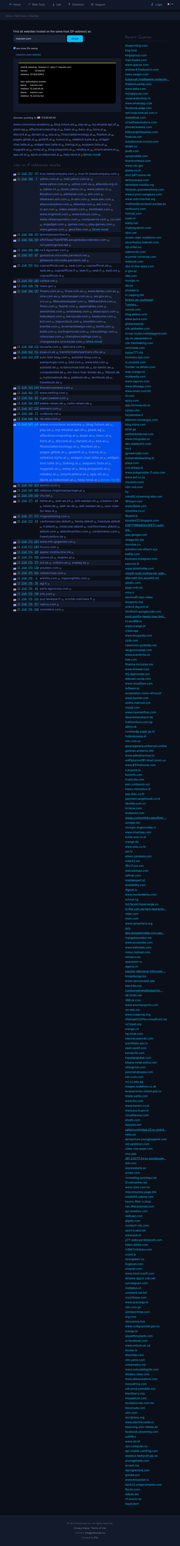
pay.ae (83, 124)
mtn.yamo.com (135, 1360)
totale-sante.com (136, 1096)
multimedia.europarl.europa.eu (145, 204)
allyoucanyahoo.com (54, 204)
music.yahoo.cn (72, 189)
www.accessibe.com (139, 942)
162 (30, 352)
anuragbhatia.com (137, 1460)
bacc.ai (84, 129)
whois (36, 54)
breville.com (48, 326)
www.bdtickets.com (138, 947)
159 (36, 240)
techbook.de (100, 377)
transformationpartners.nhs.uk (81, 352)
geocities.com (78, 229)
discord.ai (20, 134)
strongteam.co (134, 1259)
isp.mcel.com (134, 1033)
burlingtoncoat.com (72, 331)
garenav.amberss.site (139, 750)
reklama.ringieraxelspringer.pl (61, 490)
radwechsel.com (51, 573)
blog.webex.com (136, 314)
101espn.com (133, 501)
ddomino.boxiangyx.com (141, 419)
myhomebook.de (55, 377)
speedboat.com (135, 117)
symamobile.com (136, 156)
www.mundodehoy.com (141, 894)
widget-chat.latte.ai (87, 457)
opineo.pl (46, 557)
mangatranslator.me (138, 937)
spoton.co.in (48, 485)
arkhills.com (48, 578)
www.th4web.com (137, 669)
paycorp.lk (132, 563)
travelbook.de (49, 382)
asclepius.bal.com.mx (139, 1403)
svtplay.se (79, 562)
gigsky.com (132, 1220)
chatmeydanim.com (138, 228)
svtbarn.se (60, 562)
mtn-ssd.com (134, 487)
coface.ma (47, 280)
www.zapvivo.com (137, 381)
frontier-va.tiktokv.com (140, 367)
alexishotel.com (51, 311)
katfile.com (132, 554)
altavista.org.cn (107, 184)
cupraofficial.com (52, 265)
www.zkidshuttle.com (139, 568)
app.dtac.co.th (134, 794)
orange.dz (132, 841)
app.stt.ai (20, 154)
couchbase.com (135, 1297)
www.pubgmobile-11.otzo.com (145, 472)
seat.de (45, 270)
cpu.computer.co (136, 1446)
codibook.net (49, 413)
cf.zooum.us (133, 1499)
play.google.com (136, 535)
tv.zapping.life (134, 295)
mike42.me (132, 861)
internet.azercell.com (139, 1038)
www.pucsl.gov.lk (137, 1110)
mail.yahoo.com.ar (76, 179)
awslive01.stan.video (139, 597)
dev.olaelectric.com (138, 443)
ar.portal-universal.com (140, 256)
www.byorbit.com (137, 698)
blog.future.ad (64, 124)
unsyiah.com (133, 1268)
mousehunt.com (136, 1398)
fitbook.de (112, 372)
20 (36, 552)
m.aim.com (79, 199)
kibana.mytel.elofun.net (140, 1062)
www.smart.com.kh (138, 391)
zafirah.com (133, 875)
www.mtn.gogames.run (56, 541)
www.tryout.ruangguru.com (143, 194)
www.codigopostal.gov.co (142, 1326)
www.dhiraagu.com (138, 386)
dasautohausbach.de (139, 717)
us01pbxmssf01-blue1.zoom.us (145, 760)
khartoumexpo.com (138, 160)
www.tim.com (134, 1101)
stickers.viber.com (137, 1374)
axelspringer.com (52, 362)
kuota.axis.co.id (135, 837)
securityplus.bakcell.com (142, 242)
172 (30, 521)
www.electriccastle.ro (139, 1422)
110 (36, 286)
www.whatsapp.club (138, 103)
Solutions (76, 4)
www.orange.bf (135, 626)
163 (30, 357)
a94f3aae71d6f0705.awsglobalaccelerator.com (73, 240)
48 (36, 424)
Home (15, 4)
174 (30, 552)
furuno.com (48, 547)
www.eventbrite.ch (137, 654)
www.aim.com (101, 199)
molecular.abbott (71, 526)
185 (36, 490)
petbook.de (79, 377)
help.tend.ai (71, 154)
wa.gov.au (101, 296)
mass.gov (46, 286)
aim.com (94, 194)
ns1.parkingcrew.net (54, 245)
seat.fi (83, 270)
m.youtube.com (135, 362)
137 (36, 291)
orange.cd (132, 1029)
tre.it (128, 448)
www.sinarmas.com (138, 832)
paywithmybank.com (139, 1336)
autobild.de (48, 367)
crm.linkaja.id (134, 467)
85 (36, 398)
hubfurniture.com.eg (138, 722)
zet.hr (129, 851)
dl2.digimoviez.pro (137, 674)
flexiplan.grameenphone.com (144, 189)
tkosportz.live (134, 602)
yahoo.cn (49, 189)
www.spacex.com (137, 65)
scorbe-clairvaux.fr (78, 599)
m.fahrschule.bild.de (74, 367)
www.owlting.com (52, 392)
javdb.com (132, 151)
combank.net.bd (136, 1292)
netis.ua (130, 1134)
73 (36, 413)
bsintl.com (103, 326)
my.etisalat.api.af (104, 124)
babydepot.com (51, 316)
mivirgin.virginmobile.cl (140, 827)
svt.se (44, 562)
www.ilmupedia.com (138, 635)
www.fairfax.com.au (102, 291)
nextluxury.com (135, 208)
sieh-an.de (67, 506)
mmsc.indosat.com (137, 952)
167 (30, 408)
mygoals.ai (21, 149)
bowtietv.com (93, 321)
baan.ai (69, 129)
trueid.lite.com (134, 779)
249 (36, 387)
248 (24, 173)
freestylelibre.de (51, 536)
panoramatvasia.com (139, 1072)
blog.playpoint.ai (60, 149)
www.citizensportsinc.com (58, 219)
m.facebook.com (136, 1340)
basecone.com (102, 316)
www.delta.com (135, 89)
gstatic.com (133, 582)
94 (36, 419)
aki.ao (129, 285)
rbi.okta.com (49, 419)
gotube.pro (132, 1475)
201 (36, 280)
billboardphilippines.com (141, 132)
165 (30, 392)
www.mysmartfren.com (140, 712)
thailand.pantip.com (138, 84)
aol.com (102, 204)
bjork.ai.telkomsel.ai (45, 154)
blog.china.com (135, 424)
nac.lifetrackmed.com (139, 1206)
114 (36, 352)
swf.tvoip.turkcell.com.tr (141, 112)
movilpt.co (132, 280)
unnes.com (132, 1172)
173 (36, 516)
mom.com (131, 918)
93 (36, 521)
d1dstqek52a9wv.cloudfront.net (146, 1019)
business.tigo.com (137, 357)
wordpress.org (134, 1417)
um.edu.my (132, 1009)
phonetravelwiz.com (138, 127)
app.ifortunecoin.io (137, 405)
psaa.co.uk (47, 352)
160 (30, 286)
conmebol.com (50, 609)
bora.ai (98, 129)
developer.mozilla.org (139, 184)
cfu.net (45, 495)
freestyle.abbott (109, 521)
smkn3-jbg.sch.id (136, 606)
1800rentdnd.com (100, 301)
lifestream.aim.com (53, 199)
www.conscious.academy (31, 124)
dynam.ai (37, 134)
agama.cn (131, 966)
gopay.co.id (133, 170)
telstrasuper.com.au (76, 296)
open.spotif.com (136, 1048)
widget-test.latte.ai (47, 144)
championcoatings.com (81, 336)
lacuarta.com (49, 346)
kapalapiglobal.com (138, 1057)
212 (36, 346)
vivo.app (130, 1153)
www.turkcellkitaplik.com (142, 1369)
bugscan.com (134, 1264)
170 (30, 495)
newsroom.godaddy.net (140, 645)
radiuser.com (133, 1216)
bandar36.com (134, 1053)
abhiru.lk (131, 726)
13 (18, 173)
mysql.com (132, 707)
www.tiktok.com (135, 506)
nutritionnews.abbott (102, 526)
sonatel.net (132, 822)
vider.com (131, 913)
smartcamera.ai (105, 149)
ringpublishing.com (53, 516)
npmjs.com (132, 410)
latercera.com (72, 346)
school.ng (131, 899)
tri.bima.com (133, 808)
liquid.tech (132, 1503)
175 (30, 567)
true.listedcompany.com (57, 174)
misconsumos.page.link (140, 1192)
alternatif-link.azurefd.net (142, 578)
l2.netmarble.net (136, 1182)
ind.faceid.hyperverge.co (141, 904)
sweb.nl (130, 218)
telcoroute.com (135, 1408)
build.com (47, 331)
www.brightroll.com (54, 214)
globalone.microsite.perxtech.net (63, 255)
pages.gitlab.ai (23, 139)
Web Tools (36, 4)
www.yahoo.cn (97, 189)
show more (92, 154)
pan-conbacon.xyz (137, 784)
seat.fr (97, 270)
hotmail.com (133, 213)
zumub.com (133, 309)
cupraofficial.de (97, 265)
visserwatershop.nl (137, 98)
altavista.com (82, 204)
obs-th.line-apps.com (139, 266)
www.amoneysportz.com (141, 1005)
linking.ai (71, 144)
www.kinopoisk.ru (137, 1479)
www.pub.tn (133, 1235)
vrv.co (44, 301)
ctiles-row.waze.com (139, 1148)
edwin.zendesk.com (138, 856)
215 (36, 408)
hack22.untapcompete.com (143, 1484)
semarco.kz (133, 957)
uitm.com (131, 1412)
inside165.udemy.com (139, 1196)
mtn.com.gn (133, 1307)
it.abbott (49, 526)
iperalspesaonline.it (54, 234)
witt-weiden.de (89, 506)
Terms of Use (98, 1528)
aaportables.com (91, 306)
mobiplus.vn (133, 1288)
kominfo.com (133, 774)
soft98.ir (130, 1436)
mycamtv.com (134, 482)
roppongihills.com (74, 578)
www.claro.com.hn (137, 1187)
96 (36, 588)
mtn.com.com (134, 1077)
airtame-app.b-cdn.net (140, 1278)
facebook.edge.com (138, 108)
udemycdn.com (135, 252)
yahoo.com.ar (49, 179)
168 (30, 413)
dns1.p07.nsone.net (138, 175)
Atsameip (34, 15)
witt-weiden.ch (85, 501)
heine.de (49, 506)
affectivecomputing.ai (44, 129)
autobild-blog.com (85, 357)
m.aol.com (47, 209)
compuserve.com (94, 219)
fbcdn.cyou (132, 1489)
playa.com (132, 463)
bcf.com (45, 321)
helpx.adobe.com (136, 1244)
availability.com (135, 885)
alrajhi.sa (131, 146)
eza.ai (53, 134)
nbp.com (131, 276)
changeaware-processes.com (61, 341)
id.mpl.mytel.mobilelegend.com (146, 333)
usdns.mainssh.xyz (137, 702)
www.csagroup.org (137, 1014)
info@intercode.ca (95, 1532)
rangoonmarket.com (138, 650)
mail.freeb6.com (136, 60)
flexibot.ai (103, 134)
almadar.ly (132, 290)
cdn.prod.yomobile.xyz (140, 1388)
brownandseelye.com (77, 326)
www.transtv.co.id (137, 1105)
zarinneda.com (135, 347)
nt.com (129, 395)
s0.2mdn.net (133, 995)
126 (36, 599)
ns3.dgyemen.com (53, 250)
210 (36, 357)
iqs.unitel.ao (133, 247)
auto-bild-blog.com (53, 357)
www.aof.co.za (135, 477)
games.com (76, 224)
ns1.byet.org (133, 1024)
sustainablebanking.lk (139, 458)
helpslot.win (133, 1124)
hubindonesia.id (135, 736)
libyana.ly (131, 515)
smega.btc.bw (134, 539)
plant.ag (19, 129)
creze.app (131, 630)
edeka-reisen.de (51, 403)
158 (30, 179)
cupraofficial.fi (64, 270)
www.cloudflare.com (139, 683)
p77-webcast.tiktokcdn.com (143, 1240)
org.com (130, 1316)
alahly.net (131, 223)
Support (98, 4)
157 (30, 173)
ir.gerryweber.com (53, 398)
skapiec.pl (64, 557)
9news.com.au (50, 291)
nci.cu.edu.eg (134, 1081)
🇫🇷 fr (170, 4)
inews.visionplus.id (137, 789)
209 (36, 403)
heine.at (45, 501)
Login (156, 4)
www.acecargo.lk (136, 1302)
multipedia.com (135, 376)
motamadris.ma (135, 1364)
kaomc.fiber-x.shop (138, 1201)
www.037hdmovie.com (140, 765)
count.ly (130, 1254)
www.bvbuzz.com (85, 214)
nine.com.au (48, 296)
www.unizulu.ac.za (137, 1345)
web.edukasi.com (137, 870)
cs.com (115, 219)
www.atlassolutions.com (141, 1379)
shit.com (130, 1163)
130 (36, 567)
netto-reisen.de (78, 403)
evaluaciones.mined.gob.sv (143, 1091)
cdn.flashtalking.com (139, 343)
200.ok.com (133, 1000)
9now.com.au (74, 291)
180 (36, 250)
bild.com (75, 362)
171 (36, 173)
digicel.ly (131, 889)
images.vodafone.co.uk (140, 1086)
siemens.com (49, 408)
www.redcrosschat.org (140, 199)
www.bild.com (95, 362)
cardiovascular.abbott (55, 521)
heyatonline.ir (134, 415)
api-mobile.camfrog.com (141, 1451)
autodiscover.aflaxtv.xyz (141, 549)
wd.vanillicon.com (137, 1144)
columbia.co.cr (135, 511)
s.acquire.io (132, 770)
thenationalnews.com (55, 387)
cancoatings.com (102, 331)
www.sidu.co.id (135, 846)
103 (36, 485)
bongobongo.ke (135, 976)
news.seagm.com (137, 74)
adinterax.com (73, 194)
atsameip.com (134, 1355)
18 (36, 583)
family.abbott (84, 521)
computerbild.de (51, 372)
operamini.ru (133, 961)
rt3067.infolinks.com (138, 1249)
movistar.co (132, 544)
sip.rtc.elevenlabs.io (138, 338)
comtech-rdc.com (137, 1225)
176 (30, 578)
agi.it (43, 583)
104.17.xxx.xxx (134, 865)
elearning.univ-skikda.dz (141, 1427)
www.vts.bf (132, 1441)
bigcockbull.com (67, 321)
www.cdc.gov (134, 165)
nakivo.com (48, 604)
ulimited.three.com (137, 1312)
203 (36, 547)
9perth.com (67, 306)
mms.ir (129, 592)
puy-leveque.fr (50, 599)
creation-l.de (109, 501)
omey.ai (38, 149)
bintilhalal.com (99, 209)
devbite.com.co (135, 803)
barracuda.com (77, 316)
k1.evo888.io (133, 621)
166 (30, 398)
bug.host (131, 50)
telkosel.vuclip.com (138, 678)
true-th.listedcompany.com (97, 174)
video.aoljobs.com (72, 209)
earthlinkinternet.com (139, 434)
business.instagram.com (141, 558)
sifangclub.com (135, 1067)
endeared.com (134, 813)
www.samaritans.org (138, 923)
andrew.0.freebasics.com (142, 69)
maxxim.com (23, 54)
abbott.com (48, 531)
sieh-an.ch (62, 501)
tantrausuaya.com (137, 180)
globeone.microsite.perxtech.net (63, 260)
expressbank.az (135, 1168)
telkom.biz (132, 1494)
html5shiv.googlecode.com (143, 611)
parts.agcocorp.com (54, 588)
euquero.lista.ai (93, 144)
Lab (56, 4)
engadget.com (53, 224)
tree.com (131, 659)
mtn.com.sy (133, 741)
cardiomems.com (104, 531)
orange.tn (131, 1331)
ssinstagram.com (136, 1283)
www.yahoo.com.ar (53, 184)
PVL (96, 1537)
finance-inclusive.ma (139, 664)
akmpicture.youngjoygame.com (146, 1139)
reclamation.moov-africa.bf (143, 693)
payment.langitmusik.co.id (142, 798)
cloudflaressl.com (137, 1115)
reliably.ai (82, 149)
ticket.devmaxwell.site (140, 981)
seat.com (75, 265)
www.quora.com (136, 319)
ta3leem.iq (132, 688)
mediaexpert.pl (135, 880)
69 (36, 500)
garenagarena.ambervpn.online (146, 746)
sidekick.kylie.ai (83, 139)
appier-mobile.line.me (55, 552)
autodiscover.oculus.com (141, 141)
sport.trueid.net (135, 1230)
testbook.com (134, 261)
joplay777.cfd (134, 352)
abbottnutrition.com (74, 531)
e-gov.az (131, 271)
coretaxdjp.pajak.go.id (140, 731)
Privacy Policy (81, 1528)
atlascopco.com (104, 311)
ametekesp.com (77, 311)
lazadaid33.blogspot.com (142, 520)
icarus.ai (62, 139)
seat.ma (111, 270)
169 (30, 424)
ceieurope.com (50, 336)
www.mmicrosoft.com (139, 1273)
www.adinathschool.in (140, 755)
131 (36, 234)
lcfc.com (46, 594)
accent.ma (132, 1465)
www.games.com (52, 229)
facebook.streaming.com (141, 1431)
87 (36, 255)
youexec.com (49, 567)
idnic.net (131, 232)
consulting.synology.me (141, 1177)
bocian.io (131, 1350)
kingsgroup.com (136, 55)
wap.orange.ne (135, 371)
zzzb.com (131, 640)
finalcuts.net (133, 136)
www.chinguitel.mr (137, 439)
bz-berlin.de (102, 367)
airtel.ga (130, 429)
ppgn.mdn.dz (134, 587)
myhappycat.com (136, 93)
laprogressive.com (137, 1470)
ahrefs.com (132, 1120)
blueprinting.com (136, 45)
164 (36, 265)
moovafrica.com (136, 1384)
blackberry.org (135, 1393)
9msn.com (47, 306)
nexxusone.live (135, 1321)
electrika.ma (133, 985)
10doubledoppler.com (68, 301)
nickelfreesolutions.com (141, 122)
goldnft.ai (45, 139)
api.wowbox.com (136, 1211)
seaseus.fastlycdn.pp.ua (141, 1455)
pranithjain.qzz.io (136, 1043)
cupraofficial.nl (50, 275)
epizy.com (132, 400)
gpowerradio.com (137, 453)
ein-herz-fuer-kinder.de (84, 372)
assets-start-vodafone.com (143, 237)
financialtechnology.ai (76, 134)
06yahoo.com (49, 194)
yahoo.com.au (82, 184)
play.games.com (100, 224)
